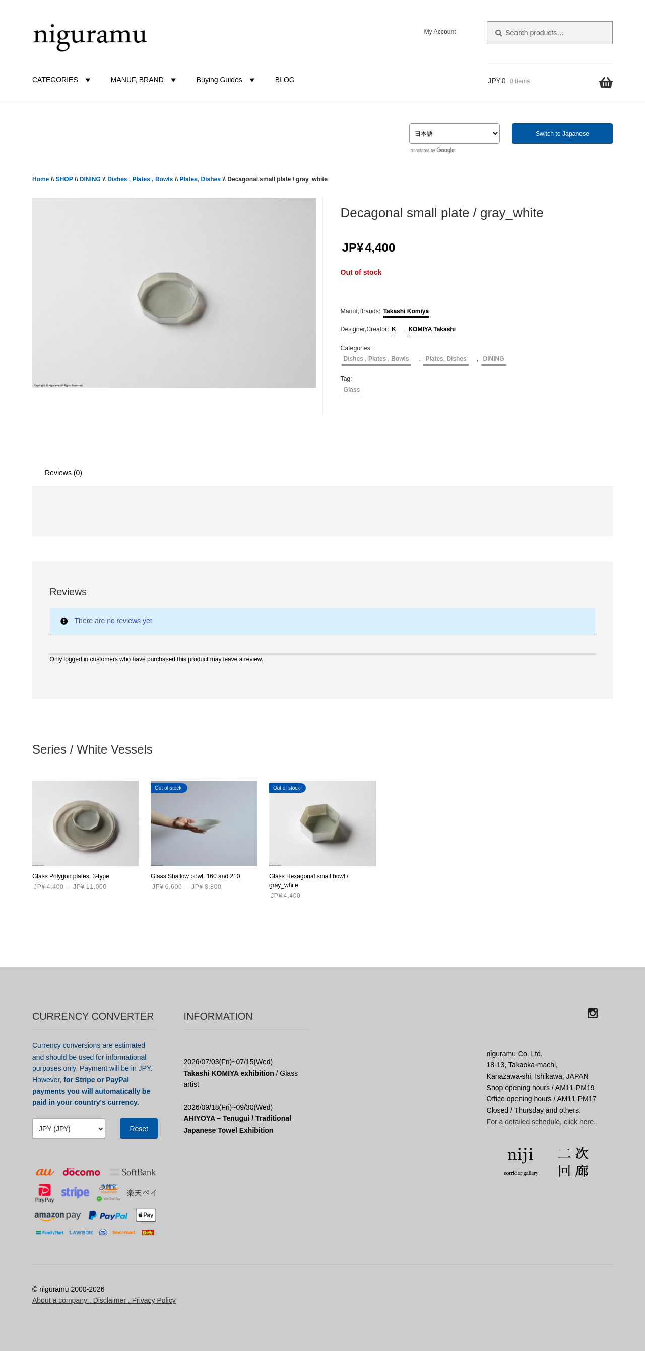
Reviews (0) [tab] (63, 473)
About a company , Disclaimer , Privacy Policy (104, 1300)
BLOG (285, 80)
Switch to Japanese (562, 133)
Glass (352, 389)
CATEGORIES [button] (62, 79)
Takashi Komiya (406, 311)
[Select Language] (454, 133)
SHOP (64, 179)
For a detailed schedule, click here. (541, 1122)
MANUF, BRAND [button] (145, 79)
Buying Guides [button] (227, 79)
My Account (440, 31)
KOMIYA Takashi (432, 329)
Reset (139, 1128)
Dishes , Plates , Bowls (140, 179)
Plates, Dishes (200, 179)
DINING (90, 179)
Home (40, 179)
